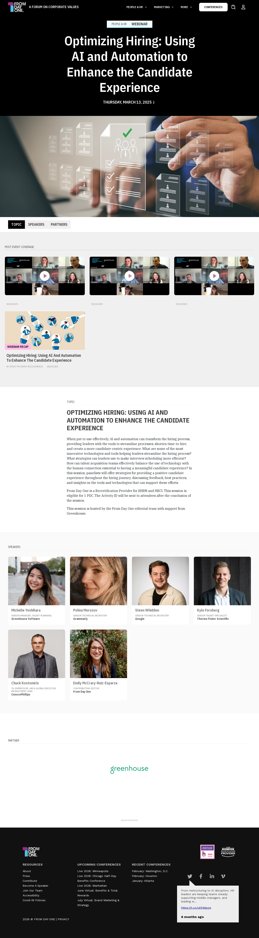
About (27, 871)
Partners (59, 224)
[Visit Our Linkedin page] (212, 876)
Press (26, 876)
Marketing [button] (162, 7)
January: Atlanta (143, 880)
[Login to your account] (243, 7)
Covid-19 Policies (34, 900)
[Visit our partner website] (129, 769)
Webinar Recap (17, 347)
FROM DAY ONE (44, 919)
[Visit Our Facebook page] (200, 876)
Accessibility (31, 895)
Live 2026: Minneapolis (92, 871)
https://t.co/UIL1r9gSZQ (196, 907)
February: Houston (144, 876)
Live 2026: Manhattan (92, 885)
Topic (16, 224)
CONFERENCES (213, 7)
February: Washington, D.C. (150, 871)
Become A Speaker (35, 885)
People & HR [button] (134, 7)
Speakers (36, 224)
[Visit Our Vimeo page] (223, 876)
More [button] (185, 7)
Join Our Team (32, 890)
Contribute (30, 880)
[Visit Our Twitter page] (189, 876)
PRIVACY (63, 919)
